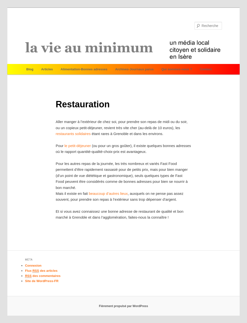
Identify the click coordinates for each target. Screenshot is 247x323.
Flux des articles (41, 271)
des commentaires (43, 276)
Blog (29, 69)
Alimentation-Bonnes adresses (84, 69)
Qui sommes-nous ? (176, 69)
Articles (47, 69)
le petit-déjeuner (78, 146)
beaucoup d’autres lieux (108, 193)
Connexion (33, 265)
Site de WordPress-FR (41, 281)
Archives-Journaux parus (134, 69)
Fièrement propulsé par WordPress (123, 306)
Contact (206, 69)
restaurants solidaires (74, 134)
